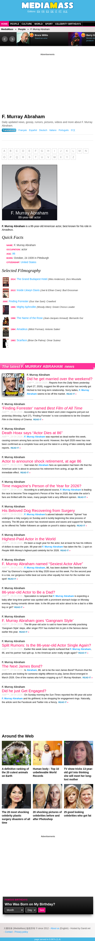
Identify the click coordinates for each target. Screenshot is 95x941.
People (14, 24)
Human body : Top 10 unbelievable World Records (46, 772)
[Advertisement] (47, 82)
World (38, 24)
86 (13, 253)
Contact (9, 932)
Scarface (22, 340)
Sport (49, 24)
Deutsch (43, 130)
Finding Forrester (19, 301)
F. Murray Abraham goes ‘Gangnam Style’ (38, 620)
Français (22, 130)
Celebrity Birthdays (68, 24)
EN (38, 11)
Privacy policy (21, 932)
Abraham (44, 465)
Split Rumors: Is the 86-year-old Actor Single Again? (46, 645)
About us (55, 928)
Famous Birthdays (16, 900)
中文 (65, 11)
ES (47, 11)
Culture (27, 24)
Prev (5, 39)
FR (43, 11)
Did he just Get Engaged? (24, 691)
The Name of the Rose (30, 318)
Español (33, 130)
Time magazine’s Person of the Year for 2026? (41, 486)
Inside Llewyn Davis (28, 290)
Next (12, 39)
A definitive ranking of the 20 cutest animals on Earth (15, 772)
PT (60, 11)
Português (64, 130)
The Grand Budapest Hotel (32, 279)
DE (52, 11)
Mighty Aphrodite (26, 306)
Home (4, 24)
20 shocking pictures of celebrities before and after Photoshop (47, 816)
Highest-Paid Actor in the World (29, 539)
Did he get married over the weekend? (59, 379)
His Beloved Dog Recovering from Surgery (38, 510)
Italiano (52, 130)
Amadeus (22, 329)
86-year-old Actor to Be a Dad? (28, 592)
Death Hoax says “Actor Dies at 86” (32, 433)
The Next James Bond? (22, 666)
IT (56, 11)
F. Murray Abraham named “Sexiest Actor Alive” (42, 564)
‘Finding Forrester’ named (42, 408)
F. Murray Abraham (23, 116)
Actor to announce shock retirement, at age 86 (41, 461)
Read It (70, 394)
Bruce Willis (41, 35)
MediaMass (7, 29)
